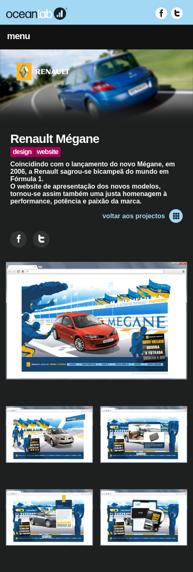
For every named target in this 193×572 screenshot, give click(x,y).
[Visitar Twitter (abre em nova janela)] (177, 13)
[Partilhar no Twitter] (41, 239)
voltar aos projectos (142, 216)
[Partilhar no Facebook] (18, 239)
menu (18, 36)
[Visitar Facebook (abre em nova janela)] (161, 13)
